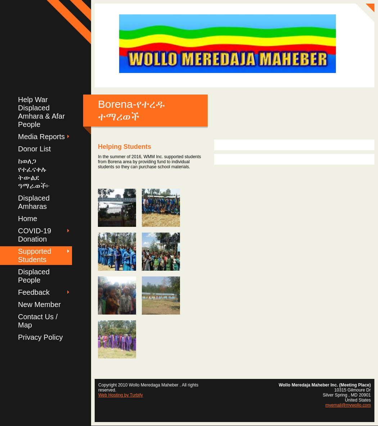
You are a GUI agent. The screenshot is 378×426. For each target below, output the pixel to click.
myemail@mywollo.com (348, 405)
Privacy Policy (40, 337)
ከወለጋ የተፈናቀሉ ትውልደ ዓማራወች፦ (34, 173)
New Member (39, 304)
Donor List (34, 149)
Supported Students (34, 255)
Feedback (34, 292)
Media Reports (41, 137)
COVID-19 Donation (34, 235)
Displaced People (34, 276)
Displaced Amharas (34, 202)
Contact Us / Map (38, 321)
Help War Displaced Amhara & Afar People (41, 112)
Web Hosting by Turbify (120, 395)
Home (27, 219)
